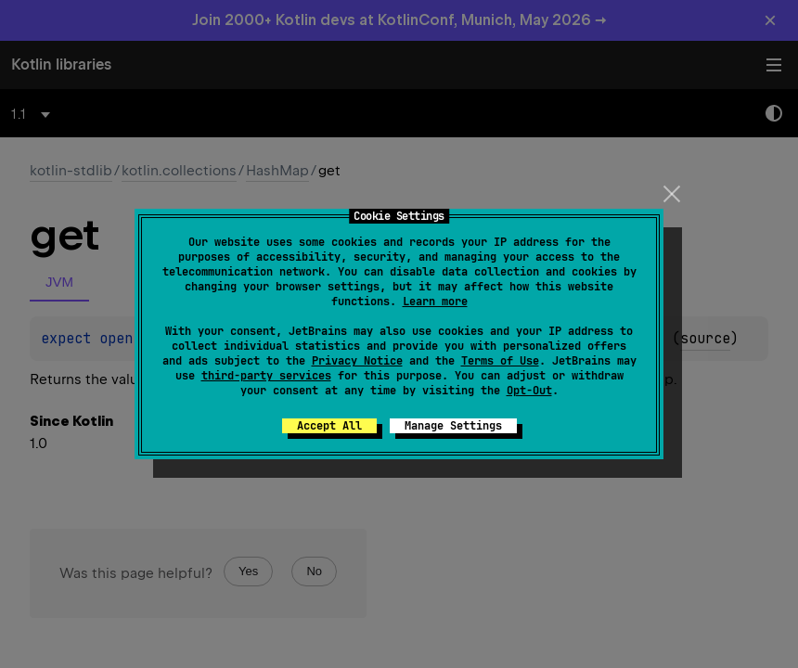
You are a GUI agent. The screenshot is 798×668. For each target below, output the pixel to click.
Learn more (435, 301)
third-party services (266, 375)
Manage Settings (453, 425)
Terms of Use (500, 360)
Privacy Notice (357, 360)
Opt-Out (529, 390)
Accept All (329, 425)
